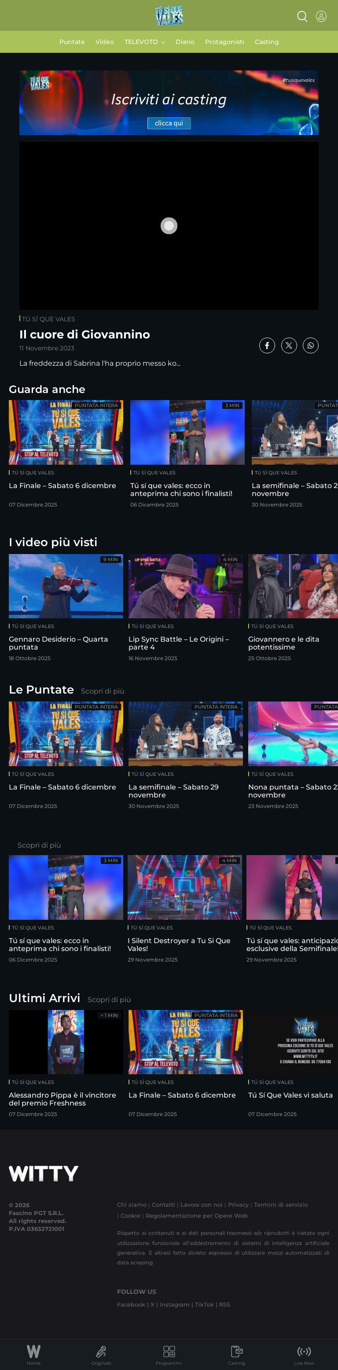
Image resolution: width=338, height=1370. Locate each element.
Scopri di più (103, 691)
